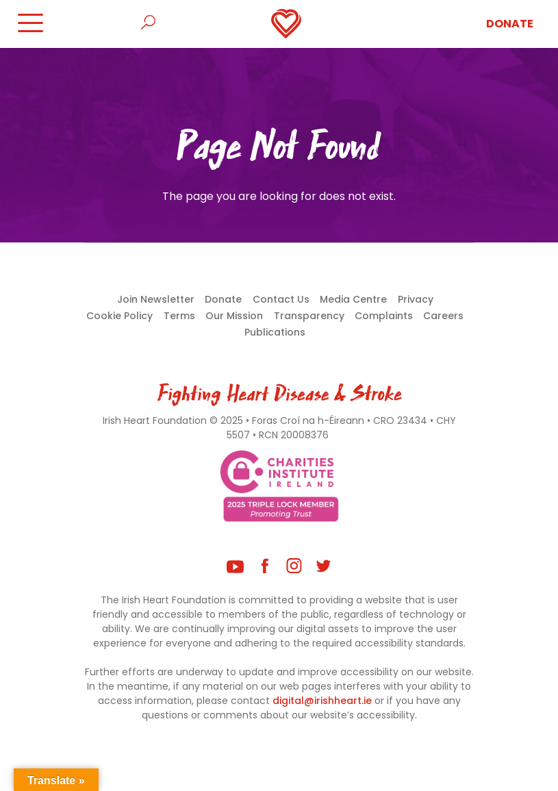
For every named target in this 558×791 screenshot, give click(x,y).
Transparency (309, 316)
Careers (443, 316)
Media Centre (353, 299)
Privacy (415, 299)
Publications (274, 332)
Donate (509, 24)
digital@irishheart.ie (322, 700)
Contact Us (281, 299)
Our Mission (234, 316)
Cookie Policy (119, 316)
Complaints (384, 316)
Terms (179, 316)
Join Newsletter (155, 299)
